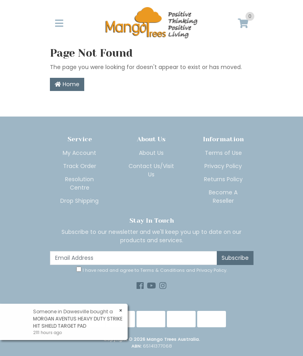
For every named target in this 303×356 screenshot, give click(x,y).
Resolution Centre (79, 183)
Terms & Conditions (162, 270)
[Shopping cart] (243, 24)
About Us (151, 153)
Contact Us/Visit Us (151, 170)
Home (67, 84)
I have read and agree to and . (151, 270)
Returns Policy (223, 179)
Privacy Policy (223, 166)
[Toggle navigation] (59, 24)
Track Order (79, 166)
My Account (79, 153)
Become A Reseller (223, 196)
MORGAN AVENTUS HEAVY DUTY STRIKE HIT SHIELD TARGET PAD (77, 322)
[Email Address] (133, 258)
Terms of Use (223, 153)
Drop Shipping (79, 201)
